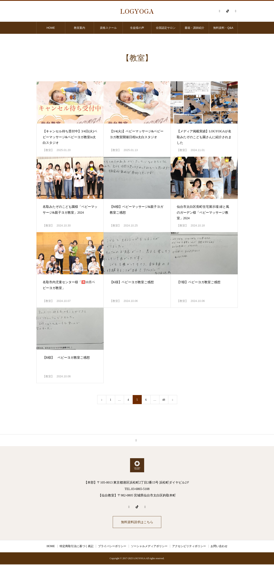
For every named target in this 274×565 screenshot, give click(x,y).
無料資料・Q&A (223, 27)
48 (163, 399)
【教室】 (48, 150)
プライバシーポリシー (112, 546)
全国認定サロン (166, 27)
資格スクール (108, 27)
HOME (51, 27)
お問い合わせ (219, 546)
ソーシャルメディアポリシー (149, 546)
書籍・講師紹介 (194, 27)
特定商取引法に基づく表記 (76, 546)
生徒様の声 (137, 27)
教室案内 (79, 27)
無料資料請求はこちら (137, 522)
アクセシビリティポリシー (189, 546)
